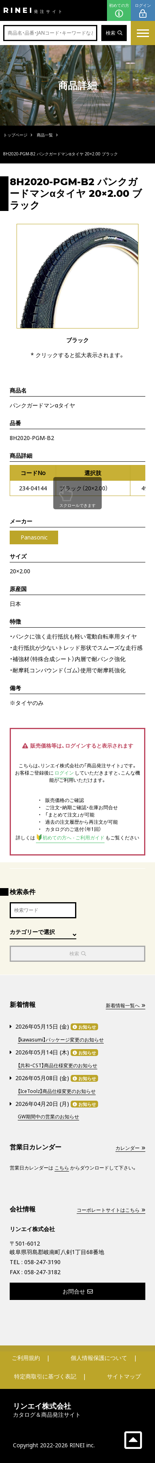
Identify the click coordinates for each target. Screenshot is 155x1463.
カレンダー (130, 1148)
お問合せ (78, 1291)
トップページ (15, 135)
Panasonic (34, 537)
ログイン (143, 10)
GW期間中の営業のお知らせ (48, 1116)
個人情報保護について (99, 1358)
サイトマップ (124, 1376)
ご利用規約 (26, 1358)
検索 (114, 32)
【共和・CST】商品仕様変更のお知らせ (57, 1065)
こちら (61, 1167)
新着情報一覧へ (125, 1005)
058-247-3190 (42, 1262)
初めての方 (119, 10)
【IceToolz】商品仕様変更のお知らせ (57, 1091)
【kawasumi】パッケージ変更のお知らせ (61, 1039)
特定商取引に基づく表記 (45, 1376)
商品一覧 (45, 135)
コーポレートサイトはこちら (111, 1210)
